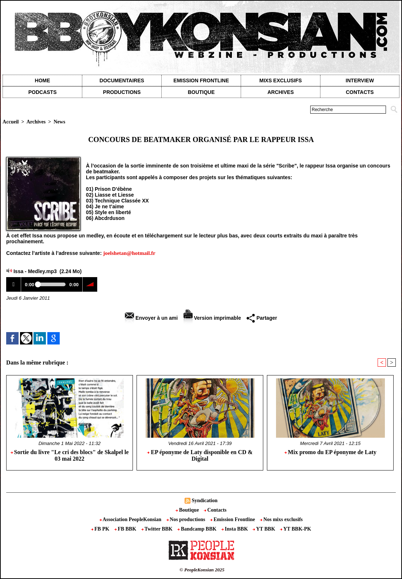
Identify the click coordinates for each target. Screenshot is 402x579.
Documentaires (121, 80)
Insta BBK (235, 529)
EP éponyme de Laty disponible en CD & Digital (200, 455)
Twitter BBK (157, 529)
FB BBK (126, 529)
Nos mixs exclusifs (281, 519)
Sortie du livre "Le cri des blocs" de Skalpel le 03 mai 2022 (70, 455)
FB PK (101, 529)
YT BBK (264, 529)
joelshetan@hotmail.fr (129, 253)
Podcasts (42, 92)
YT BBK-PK (295, 529)
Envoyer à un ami (151, 318)
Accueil (11, 122)
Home (42, 80)
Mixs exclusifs (280, 80)
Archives (280, 92)
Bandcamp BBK (197, 529)
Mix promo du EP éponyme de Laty (330, 452)
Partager (262, 318)
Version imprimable (212, 318)
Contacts (215, 510)
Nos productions (186, 519)
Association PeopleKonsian (131, 519)
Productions (122, 92)
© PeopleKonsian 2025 (202, 569)
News (59, 122)
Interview (360, 80)
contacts (360, 92)
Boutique (201, 92)
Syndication (204, 500)
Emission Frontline (201, 80)
